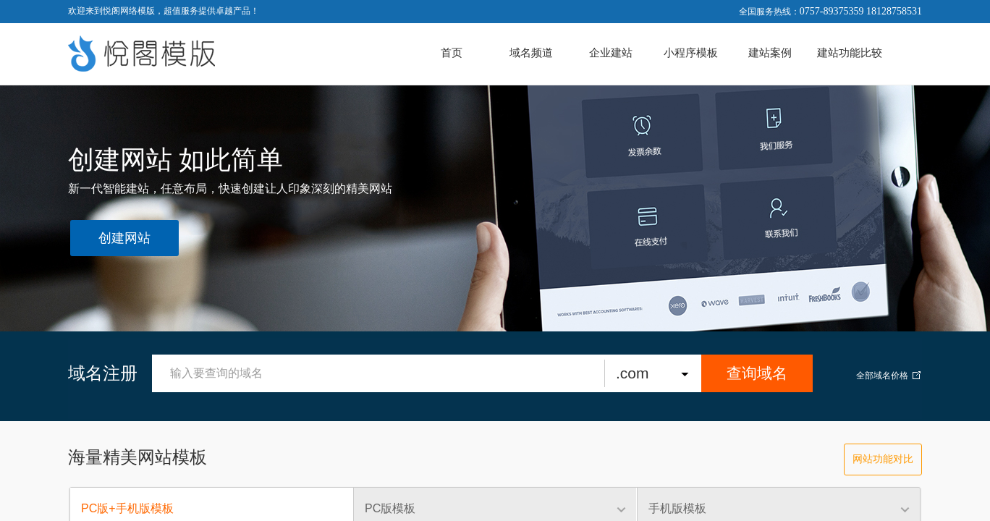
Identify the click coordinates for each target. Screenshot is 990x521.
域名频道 (531, 53)
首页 (451, 53)
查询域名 (757, 373)
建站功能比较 (849, 53)
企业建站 (610, 53)
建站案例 (770, 53)
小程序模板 (691, 53)
